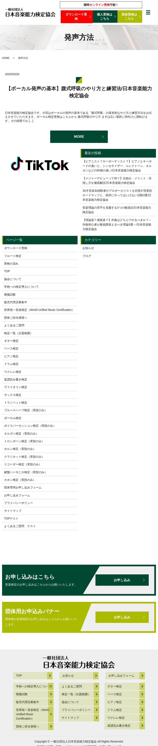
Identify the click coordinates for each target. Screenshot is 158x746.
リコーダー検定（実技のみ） (23, 464)
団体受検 (130, 17)
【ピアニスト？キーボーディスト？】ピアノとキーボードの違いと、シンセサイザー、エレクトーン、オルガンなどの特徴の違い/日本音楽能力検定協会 (117, 166)
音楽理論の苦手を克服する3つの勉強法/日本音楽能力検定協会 (116, 210)
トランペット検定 (15, 402)
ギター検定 (11, 340)
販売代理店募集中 (15, 302)
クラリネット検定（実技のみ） (24, 456)
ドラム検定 (11, 364)
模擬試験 (10, 294)
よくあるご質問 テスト (20, 526)
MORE (79, 136)
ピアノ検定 (11, 356)
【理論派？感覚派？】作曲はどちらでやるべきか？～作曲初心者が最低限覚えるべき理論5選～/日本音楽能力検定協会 (117, 224)
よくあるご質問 (14, 325)
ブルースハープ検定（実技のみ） (25, 410)
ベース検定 (11, 348)
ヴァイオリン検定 (15, 387)
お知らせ (88, 248)
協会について (12, 279)
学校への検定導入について (21, 286)
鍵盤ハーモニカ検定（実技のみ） (25, 472)
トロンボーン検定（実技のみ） (24, 441)
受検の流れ (11, 263)
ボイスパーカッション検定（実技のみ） (30, 425)
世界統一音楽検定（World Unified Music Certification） (39, 309)
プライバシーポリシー (18, 503)
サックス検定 (12, 395)
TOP (7, 271)
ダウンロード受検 (76, 17)
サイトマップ (12, 510)
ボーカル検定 (12, 418)
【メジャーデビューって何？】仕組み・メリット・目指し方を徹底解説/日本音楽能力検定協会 (117, 180)
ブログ (86, 256)
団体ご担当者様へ (15, 317)
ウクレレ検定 (12, 371)
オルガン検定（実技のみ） (21, 433)
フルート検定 (12, 256)
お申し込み (120, 580)
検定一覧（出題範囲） (18, 333)
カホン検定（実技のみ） (20, 479)
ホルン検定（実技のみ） (20, 448)
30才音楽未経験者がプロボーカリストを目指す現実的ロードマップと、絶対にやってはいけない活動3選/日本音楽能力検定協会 (117, 195)
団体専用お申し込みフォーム (23, 487)
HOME (5, 58)
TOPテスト (11, 518)
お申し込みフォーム (17, 495)
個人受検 (105, 17)
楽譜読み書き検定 (15, 379)
